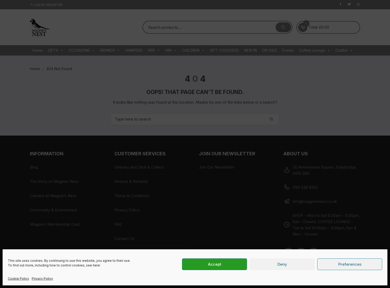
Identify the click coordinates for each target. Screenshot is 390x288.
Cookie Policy (18, 278)
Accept (214, 264)
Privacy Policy (42, 278)
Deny (282, 264)
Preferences (349, 264)
